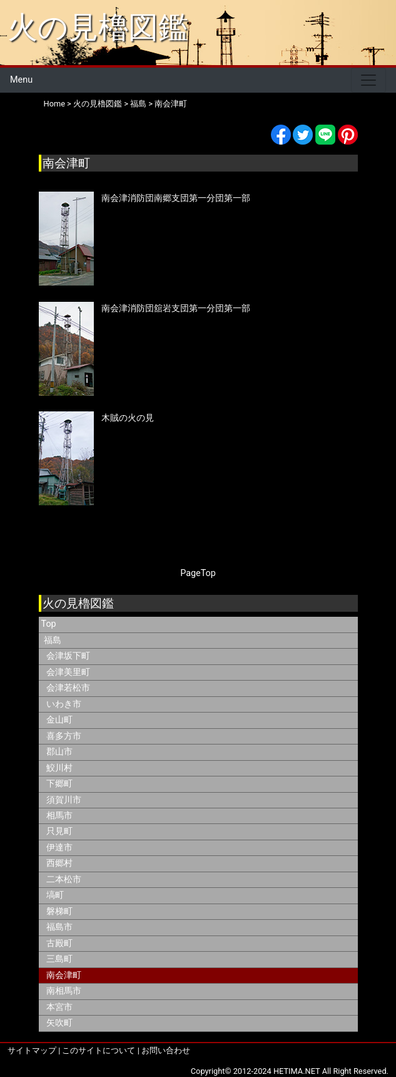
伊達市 (59, 847)
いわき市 (63, 704)
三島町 (59, 959)
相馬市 (59, 815)
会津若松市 (68, 688)
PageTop (198, 573)
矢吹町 (59, 1023)
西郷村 (59, 863)
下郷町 (59, 783)
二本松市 (63, 879)
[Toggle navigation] (368, 80)
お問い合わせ (165, 1050)
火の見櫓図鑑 (98, 27)
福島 (138, 103)
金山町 (59, 719)
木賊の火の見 (127, 418)
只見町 (59, 831)
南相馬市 (63, 991)
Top (48, 624)
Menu (21, 80)
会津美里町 (68, 672)
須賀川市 (63, 800)
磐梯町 (59, 911)
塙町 (55, 895)
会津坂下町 (68, 656)
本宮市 (59, 1007)
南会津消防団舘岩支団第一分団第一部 (175, 308)
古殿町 (59, 943)
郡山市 (59, 751)
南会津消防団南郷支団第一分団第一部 (175, 198)
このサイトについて (98, 1050)
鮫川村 (59, 768)
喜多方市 (63, 736)
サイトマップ (32, 1050)
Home (54, 103)
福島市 (59, 927)
